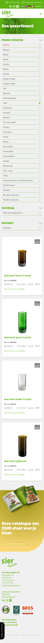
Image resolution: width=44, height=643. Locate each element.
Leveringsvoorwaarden (11, 591)
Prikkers (6, 127)
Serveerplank (8, 151)
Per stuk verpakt (9, 122)
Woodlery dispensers (11, 195)
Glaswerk (6, 93)
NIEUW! (6, 45)
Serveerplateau (9, 156)
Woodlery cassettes (11, 200)
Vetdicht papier (9, 185)
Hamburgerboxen (9, 98)
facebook (17, 6)
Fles (4, 88)
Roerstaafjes (8, 146)
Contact (38, 6)
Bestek (6, 59)
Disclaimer (6, 594)
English (26, 6)
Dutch (23, 6)
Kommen (6, 112)
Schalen (6, 161)
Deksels (6, 74)
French (32, 6)
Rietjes (6, 141)
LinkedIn (10, 6)
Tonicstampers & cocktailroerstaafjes (18, 180)
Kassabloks (7, 108)
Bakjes (5, 54)
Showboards (8, 166)
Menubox (6, 117)
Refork (5, 137)
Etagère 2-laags (9, 79)
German (29, 6)
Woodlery (6, 190)
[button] (22, 255)
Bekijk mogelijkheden (16, 544)
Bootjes (6, 64)
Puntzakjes (7, 132)
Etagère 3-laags (9, 83)
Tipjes (5, 175)
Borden (6, 69)
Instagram (14, 6)
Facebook (10, 600)
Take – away (7, 170)
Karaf (5, 103)
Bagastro (6, 50)
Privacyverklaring (8, 597)
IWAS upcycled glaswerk (14, 289)
